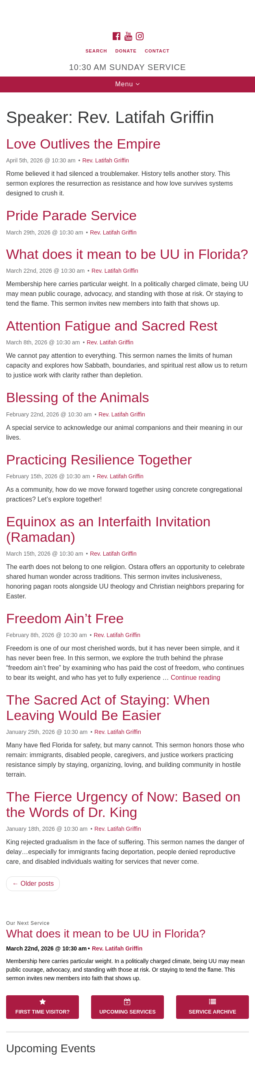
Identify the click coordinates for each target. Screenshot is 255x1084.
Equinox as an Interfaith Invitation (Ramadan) (108, 529)
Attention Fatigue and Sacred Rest (112, 325)
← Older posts (33, 883)
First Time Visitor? (42, 1007)
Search (96, 50)
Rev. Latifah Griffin (105, 160)
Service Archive (212, 1007)
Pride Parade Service (71, 215)
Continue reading (195, 677)
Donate (125, 50)
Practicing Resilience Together (99, 459)
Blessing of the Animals (77, 397)
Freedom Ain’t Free (65, 618)
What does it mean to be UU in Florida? (127, 254)
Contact (157, 50)
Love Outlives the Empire (83, 143)
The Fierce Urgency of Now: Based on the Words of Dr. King (123, 804)
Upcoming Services (127, 1007)
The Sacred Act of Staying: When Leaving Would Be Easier (108, 707)
